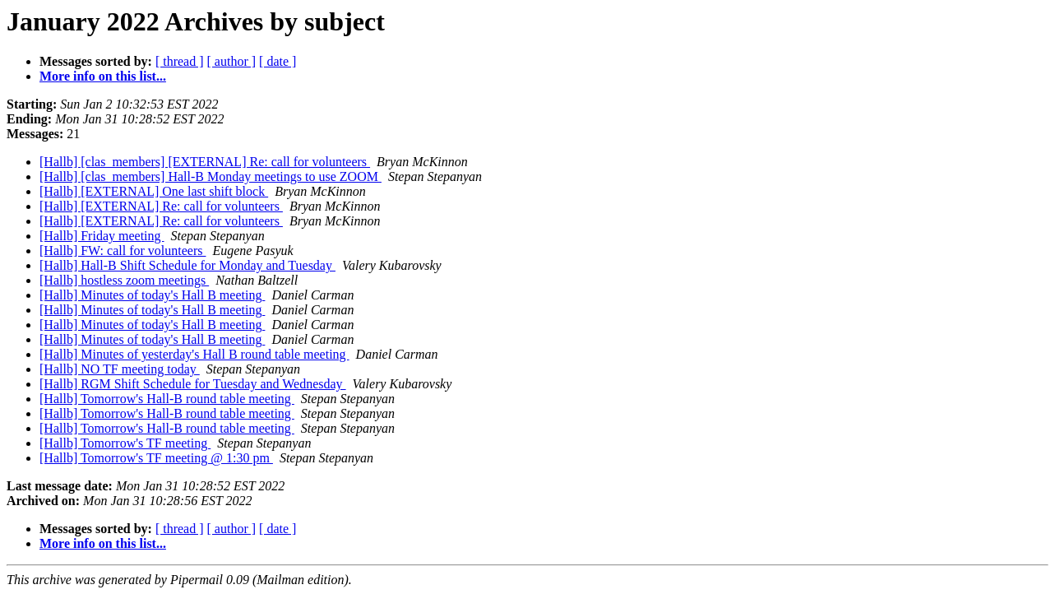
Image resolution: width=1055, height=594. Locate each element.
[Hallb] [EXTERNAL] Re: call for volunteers (161, 206)
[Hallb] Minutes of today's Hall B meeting (152, 295)
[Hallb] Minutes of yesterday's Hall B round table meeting (194, 354)
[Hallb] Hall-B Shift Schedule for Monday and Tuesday (187, 265)
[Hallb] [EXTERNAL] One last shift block (153, 191)
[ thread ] (179, 61)
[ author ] (232, 61)
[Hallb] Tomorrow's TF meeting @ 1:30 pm (156, 458)
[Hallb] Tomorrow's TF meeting (125, 443)
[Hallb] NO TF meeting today (119, 369)
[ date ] (277, 61)
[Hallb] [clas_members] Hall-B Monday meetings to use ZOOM (210, 176)
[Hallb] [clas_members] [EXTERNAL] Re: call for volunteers (204, 162)
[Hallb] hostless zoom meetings (124, 280)
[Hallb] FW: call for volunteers (122, 251)
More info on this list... (102, 76)
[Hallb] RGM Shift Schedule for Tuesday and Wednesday (192, 384)
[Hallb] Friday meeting (101, 236)
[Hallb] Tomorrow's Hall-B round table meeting (166, 399)
